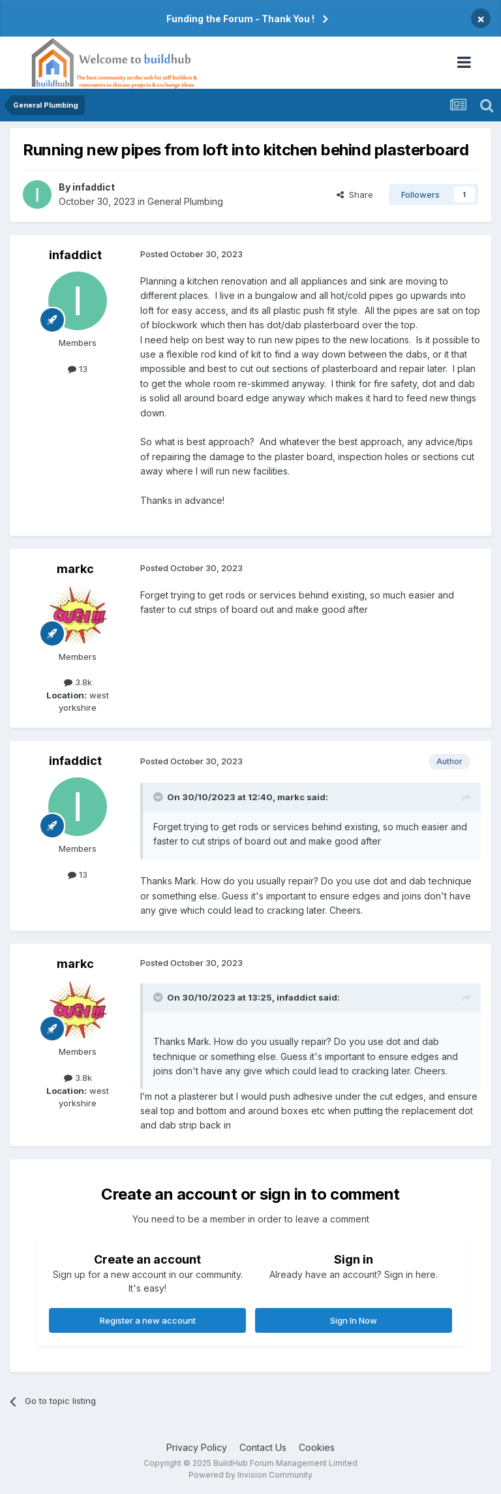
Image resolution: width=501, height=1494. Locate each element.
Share (355, 194)
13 (77, 369)
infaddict (93, 187)
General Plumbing (185, 201)
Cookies (317, 1447)
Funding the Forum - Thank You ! (240, 18)
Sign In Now (353, 1320)
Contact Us (262, 1447)
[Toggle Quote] (159, 797)
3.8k (78, 682)
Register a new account (148, 1320)
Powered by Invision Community (250, 1475)
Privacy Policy (196, 1447)
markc (75, 569)
